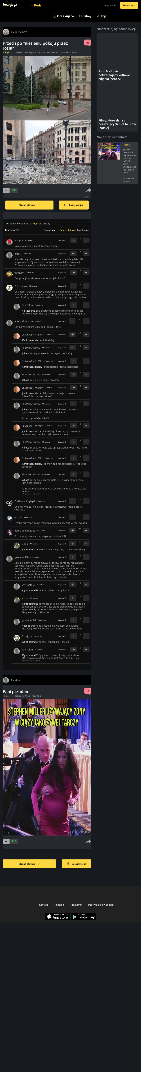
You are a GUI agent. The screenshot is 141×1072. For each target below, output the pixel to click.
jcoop (25, 543)
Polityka (7, 52)
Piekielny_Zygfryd (24, 501)
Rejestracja (129, 5)
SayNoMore (28, 584)
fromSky (19, 272)
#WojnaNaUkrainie (56, 52)
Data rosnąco (50, 230)
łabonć (18, 517)
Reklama (59, 904)
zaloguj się (36, 223)
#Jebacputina (31, 52)
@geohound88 (30, 590)
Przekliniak (20, 286)
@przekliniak (29, 310)
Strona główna (29, 205)
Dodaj (38, 5)
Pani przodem (16, 691)
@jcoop (26, 625)
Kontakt (43, 904)
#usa (34, 696)
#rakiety (20, 52)
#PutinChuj (71, 52)
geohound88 (21, 557)
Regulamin (76, 904)
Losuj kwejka (74, 205)
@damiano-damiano (33, 549)
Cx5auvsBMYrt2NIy (32, 334)
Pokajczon (27, 636)
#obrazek (19, 696)
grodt (17, 253)
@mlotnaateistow (32, 340)
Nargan (18, 240)
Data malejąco (67, 230)
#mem (27, 696)
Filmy (87, 16)
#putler (42, 52)
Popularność (83, 230)
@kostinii (27, 353)
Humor (6, 696)
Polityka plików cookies (101, 904)
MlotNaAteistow (23, 321)
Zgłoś (86, 197)
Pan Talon (27, 305)
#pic (39, 696)
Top (103, 16)
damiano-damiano (24, 530)
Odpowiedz (62, 240)
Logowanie (110, 5)
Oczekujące (65, 16)
